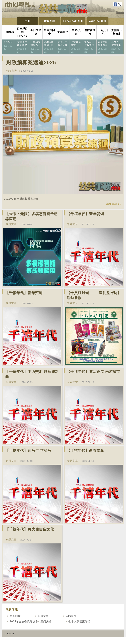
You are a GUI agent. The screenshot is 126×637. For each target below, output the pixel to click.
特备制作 (11, 70)
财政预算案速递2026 (31, 62)
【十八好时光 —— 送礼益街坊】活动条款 (94, 295)
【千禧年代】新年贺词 (85, 214)
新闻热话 (46, 621)
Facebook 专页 (73, 21)
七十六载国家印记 (79, 621)
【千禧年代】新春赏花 (85, 450)
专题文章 (11, 224)
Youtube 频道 (97, 21)
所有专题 (49, 21)
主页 (27, 21)
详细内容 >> (113, 204)
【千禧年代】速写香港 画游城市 (93, 372)
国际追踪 (70, 616)
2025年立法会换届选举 (24, 621)
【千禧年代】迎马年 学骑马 (28, 450)
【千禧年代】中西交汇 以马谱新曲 (32, 374)
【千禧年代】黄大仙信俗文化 (29, 529)
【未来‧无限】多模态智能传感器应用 (31, 216)
